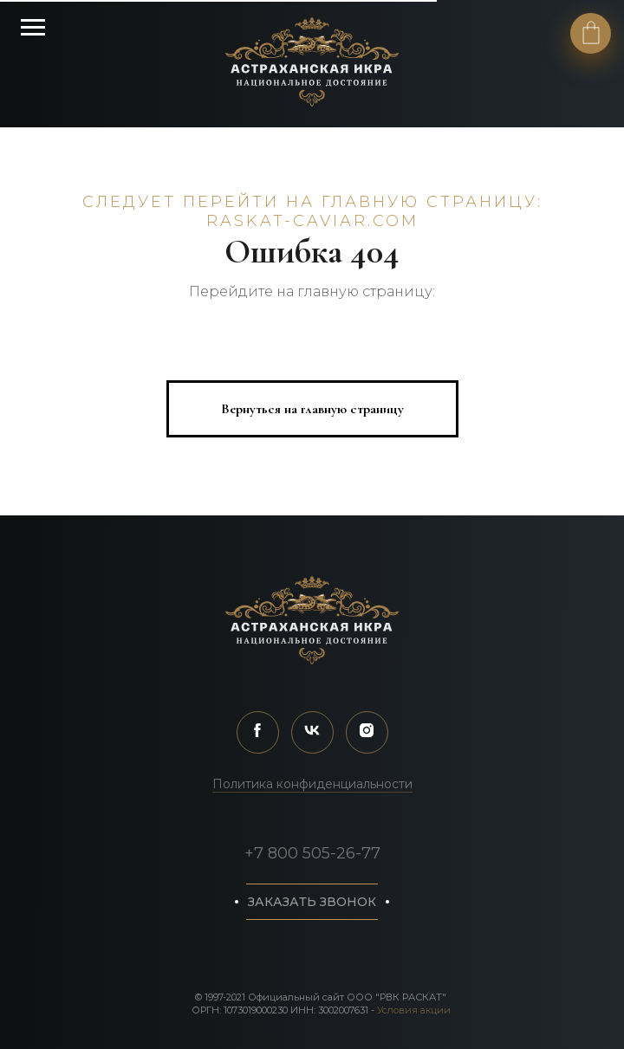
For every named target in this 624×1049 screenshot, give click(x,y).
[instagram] (367, 732)
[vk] (312, 732)
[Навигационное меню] (33, 27)
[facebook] (258, 732)
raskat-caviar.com (312, 220)
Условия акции (414, 1010)
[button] (312, 901)
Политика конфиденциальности (312, 784)
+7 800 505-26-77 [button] (312, 853)
